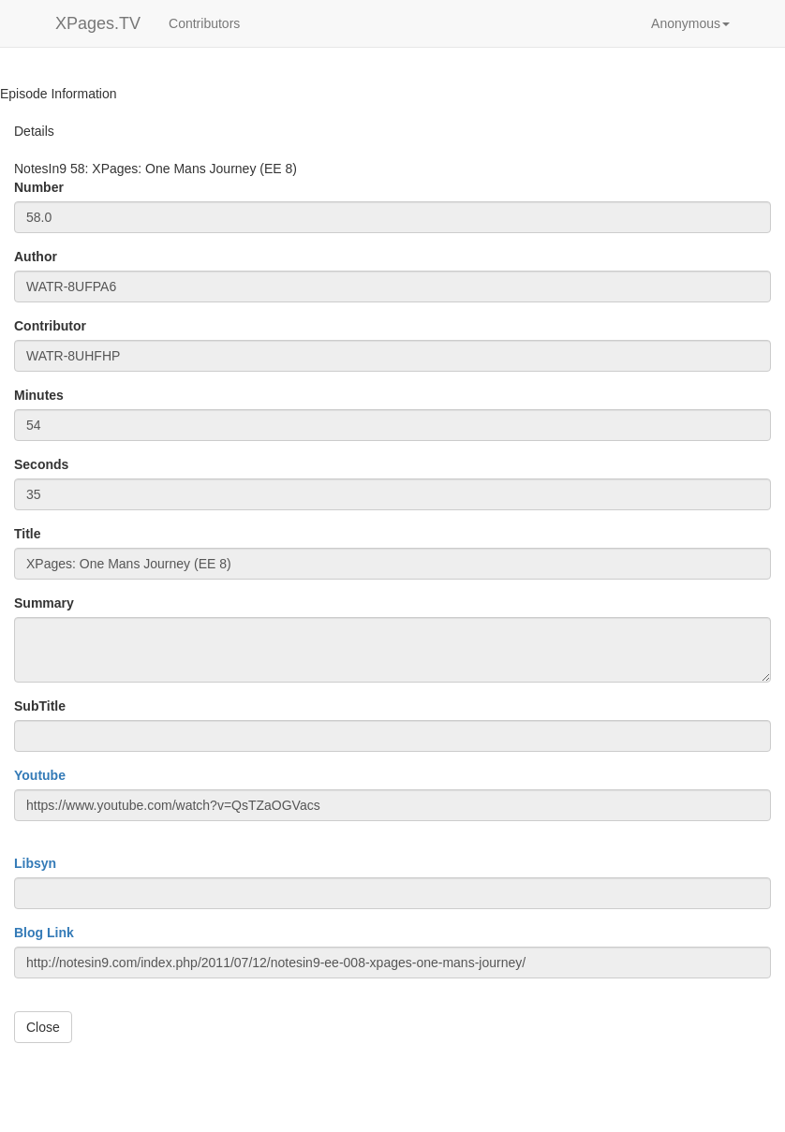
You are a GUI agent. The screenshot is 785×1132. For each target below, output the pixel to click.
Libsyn (35, 863)
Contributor (50, 325)
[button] (690, 23)
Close (43, 1027)
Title (27, 533)
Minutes (39, 395)
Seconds (41, 464)
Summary (44, 602)
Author (35, 256)
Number (39, 187)
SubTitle (40, 705)
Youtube (40, 775)
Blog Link (44, 932)
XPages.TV (98, 23)
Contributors (204, 23)
